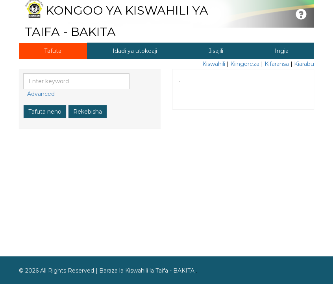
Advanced (41, 93)
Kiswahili (213, 63)
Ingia (282, 50)
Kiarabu (304, 63)
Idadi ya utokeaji (135, 50)
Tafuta (52, 50)
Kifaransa (277, 63)
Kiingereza (244, 63)
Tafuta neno (44, 111)
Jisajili (216, 50)
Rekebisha (87, 111)
